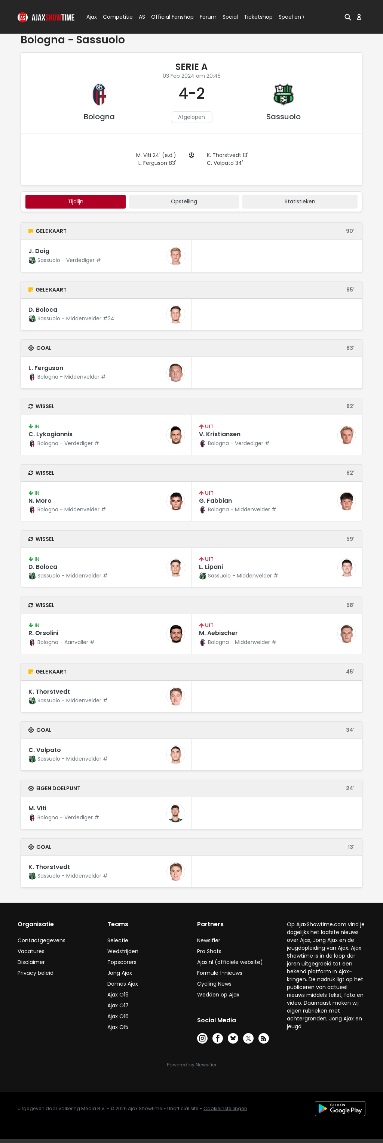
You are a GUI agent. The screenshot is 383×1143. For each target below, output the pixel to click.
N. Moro (40, 500)
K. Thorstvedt (49, 691)
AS (142, 17)
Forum (208, 17)
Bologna (99, 116)
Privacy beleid (35, 973)
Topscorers (122, 962)
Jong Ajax (119, 973)
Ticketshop (258, 17)
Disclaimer (31, 962)
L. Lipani (211, 567)
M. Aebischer (218, 633)
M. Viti (37, 808)
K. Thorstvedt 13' (227, 155)
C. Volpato (44, 750)
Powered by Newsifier (192, 1065)
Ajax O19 (118, 994)
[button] (347, 17)
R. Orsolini (43, 633)
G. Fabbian (215, 500)
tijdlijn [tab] (75, 201)
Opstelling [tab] (184, 201)
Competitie (115, 17)
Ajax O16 (118, 1016)
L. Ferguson (45, 368)
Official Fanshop (168, 17)
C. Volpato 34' (225, 163)
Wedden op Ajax (218, 994)
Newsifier (208, 940)
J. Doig (38, 251)
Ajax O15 (117, 1027)
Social (229, 17)
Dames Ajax (122, 984)
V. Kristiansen (219, 434)
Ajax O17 (118, 1005)
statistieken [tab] (300, 201)
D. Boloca (42, 309)
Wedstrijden (122, 951)
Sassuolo (283, 116)
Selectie (117, 940)
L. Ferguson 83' (157, 163)
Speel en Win (295, 17)
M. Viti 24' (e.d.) (156, 155)
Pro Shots (209, 951)
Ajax (91, 17)
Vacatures (31, 951)
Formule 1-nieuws (219, 973)
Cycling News (214, 984)
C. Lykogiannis (50, 434)
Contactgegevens (41, 940)
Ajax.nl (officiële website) (230, 962)
